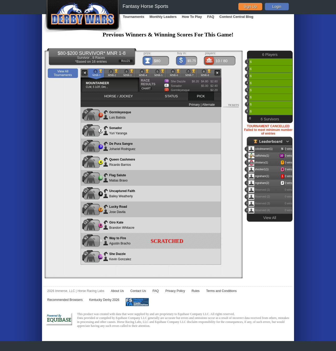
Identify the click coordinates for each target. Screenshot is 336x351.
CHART (146, 88)
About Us (117, 291)
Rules (196, 291)
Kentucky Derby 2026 (104, 300)
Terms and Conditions (221, 291)
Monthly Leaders (162, 17)
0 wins (288, 148)
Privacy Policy (175, 291)
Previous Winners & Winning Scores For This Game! (168, 34)
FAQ (210, 17)
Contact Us (138, 291)
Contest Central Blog (236, 17)
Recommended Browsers (65, 300)
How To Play (192, 17)
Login (276, 6)
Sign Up (250, 6)
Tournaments (133, 17)
